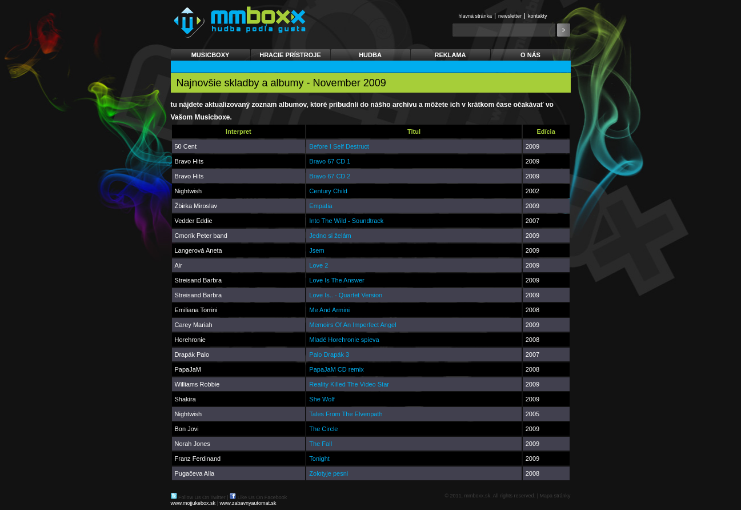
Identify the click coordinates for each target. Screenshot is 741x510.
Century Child (328, 191)
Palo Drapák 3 (329, 354)
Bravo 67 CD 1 (329, 161)
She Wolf (321, 399)
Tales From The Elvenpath (345, 414)
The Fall (320, 443)
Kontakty (537, 16)
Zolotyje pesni (328, 473)
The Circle (323, 428)
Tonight (319, 458)
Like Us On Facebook (262, 497)
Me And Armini (329, 309)
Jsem (316, 250)
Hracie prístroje (290, 54)
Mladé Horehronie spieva (344, 339)
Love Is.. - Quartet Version (345, 295)
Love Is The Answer (336, 280)
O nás (530, 54)
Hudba (370, 54)
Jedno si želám (330, 235)
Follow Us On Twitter (202, 497)
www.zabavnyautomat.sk (247, 503)
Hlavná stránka (475, 16)
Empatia (320, 205)
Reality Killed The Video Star (349, 384)
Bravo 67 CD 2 (329, 176)
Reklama (450, 54)
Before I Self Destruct (339, 146)
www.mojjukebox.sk (193, 503)
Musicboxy (210, 54)
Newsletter (510, 16)
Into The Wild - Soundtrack (346, 220)
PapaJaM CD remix (336, 369)
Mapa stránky (554, 496)
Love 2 (318, 265)
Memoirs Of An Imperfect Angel (352, 324)
